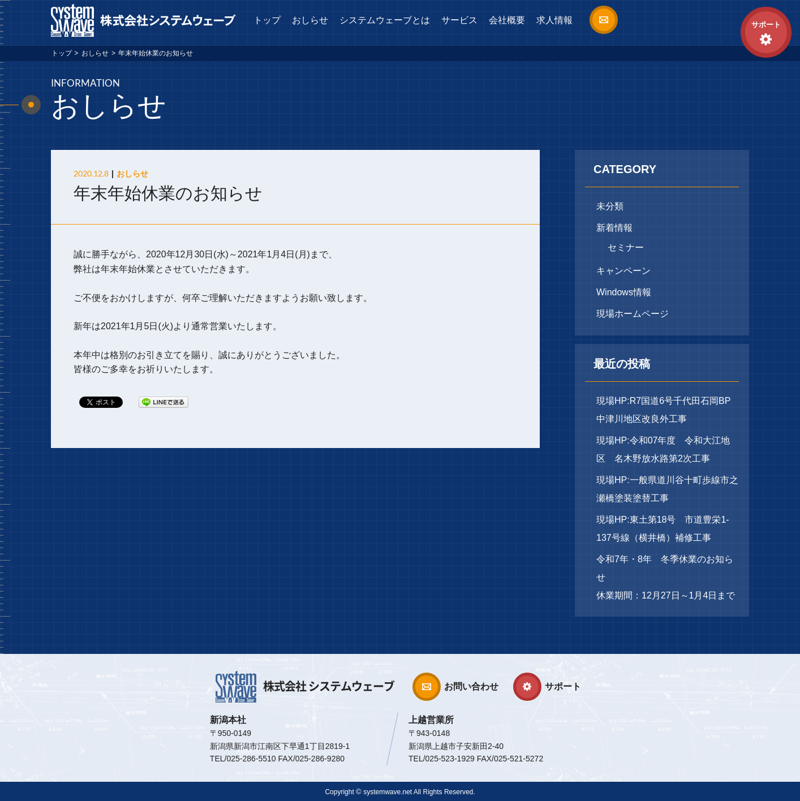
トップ (267, 20)
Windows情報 (623, 292)
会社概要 (507, 20)
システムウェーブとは (384, 20)
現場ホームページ (632, 313)
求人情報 (554, 20)
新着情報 (614, 227)
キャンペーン (623, 270)
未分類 (609, 206)
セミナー (626, 247)
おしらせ (310, 20)
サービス (459, 20)
